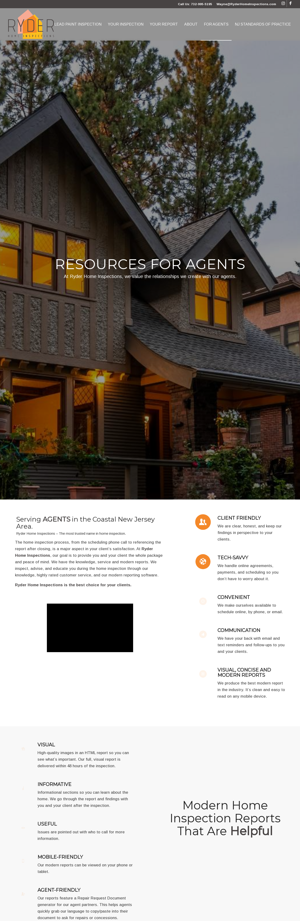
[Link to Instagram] (283, 3)
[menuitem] (78, 24)
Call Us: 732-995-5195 (195, 4)
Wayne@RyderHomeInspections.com (246, 4)
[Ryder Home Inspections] (31, 24)
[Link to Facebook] (290, 3)
